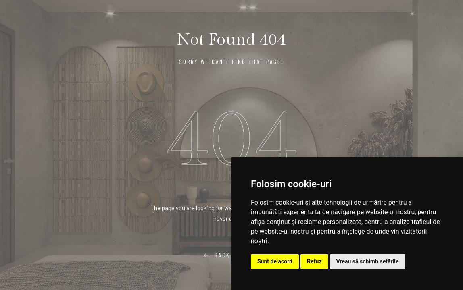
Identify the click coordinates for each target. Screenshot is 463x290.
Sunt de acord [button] (274, 261)
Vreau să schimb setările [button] (367, 261)
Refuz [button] (314, 261)
